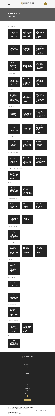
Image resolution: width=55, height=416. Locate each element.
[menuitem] (9, 413)
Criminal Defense (27, 382)
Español (27, 390)
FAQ (27, 386)
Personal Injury (27, 380)
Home (27, 375)
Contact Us (27, 388)
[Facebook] (27, 396)
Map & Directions (27, 367)
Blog (27, 384)
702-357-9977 (27, 370)
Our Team (27, 377)
